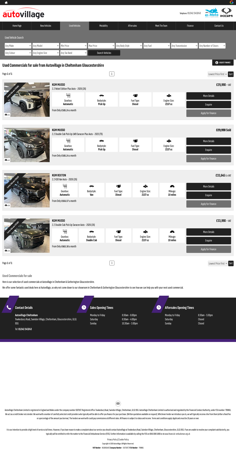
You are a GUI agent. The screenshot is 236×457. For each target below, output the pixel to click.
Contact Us (219, 26)
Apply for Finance (208, 113)
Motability (103, 26)
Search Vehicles (104, 53)
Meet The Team (161, 26)
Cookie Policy (124, 441)
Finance (190, 26)
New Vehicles (46, 26)
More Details (208, 96)
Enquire (208, 104)
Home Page (17, 26)
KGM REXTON (59, 175)
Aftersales (132, 26)
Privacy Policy (112, 441)
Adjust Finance (224, 62)
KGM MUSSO (58, 85)
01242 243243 (194, 13)
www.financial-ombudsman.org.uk (177, 435)
